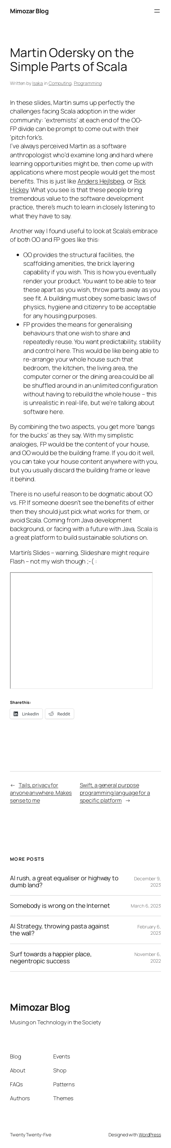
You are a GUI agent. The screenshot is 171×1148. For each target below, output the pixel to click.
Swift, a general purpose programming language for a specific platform (115, 792)
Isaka (37, 83)
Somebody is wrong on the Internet (60, 905)
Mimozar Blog (29, 11)
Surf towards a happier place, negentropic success (51, 958)
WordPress (150, 1134)
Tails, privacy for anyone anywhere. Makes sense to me (41, 792)
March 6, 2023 (146, 906)
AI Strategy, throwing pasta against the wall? (59, 930)
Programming (88, 83)
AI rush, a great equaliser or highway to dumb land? (64, 882)
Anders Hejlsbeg (101, 181)
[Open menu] (157, 11)
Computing (60, 83)
